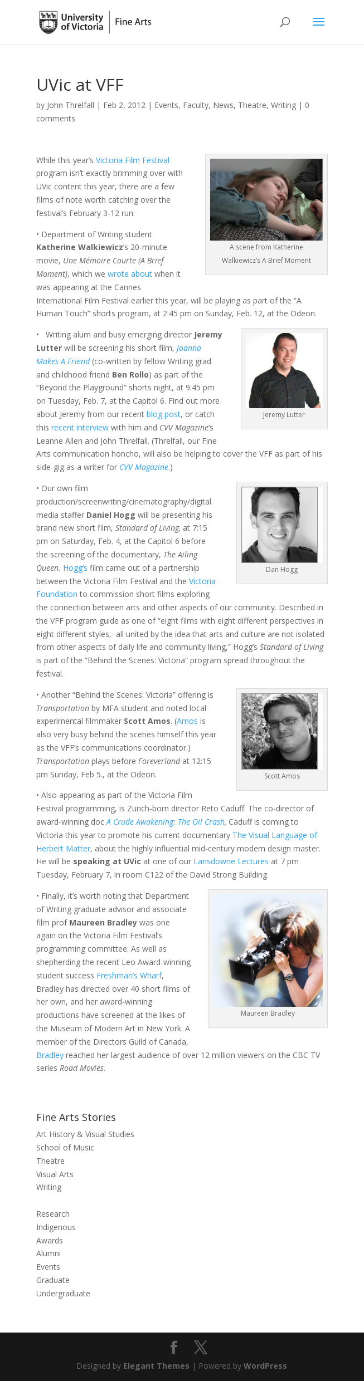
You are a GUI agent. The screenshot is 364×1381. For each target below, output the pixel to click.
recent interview (79, 427)
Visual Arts (55, 1174)
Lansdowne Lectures (230, 861)
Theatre (252, 105)
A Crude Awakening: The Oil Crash (165, 821)
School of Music (65, 1147)
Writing (283, 105)
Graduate (53, 1280)
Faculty (195, 105)
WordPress (265, 1365)
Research (53, 1213)
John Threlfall (70, 105)
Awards (49, 1240)
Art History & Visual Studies (85, 1134)
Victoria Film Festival (132, 160)
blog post (164, 414)
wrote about (130, 273)
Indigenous (56, 1227)
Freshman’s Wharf (129, 975)
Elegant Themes (156, 1365)
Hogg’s (75, 567)
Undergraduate (63, 1293)
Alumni (48, 1253)
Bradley (50, 1055)
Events (166, 105)
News (223, 105)
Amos (187, 721)
